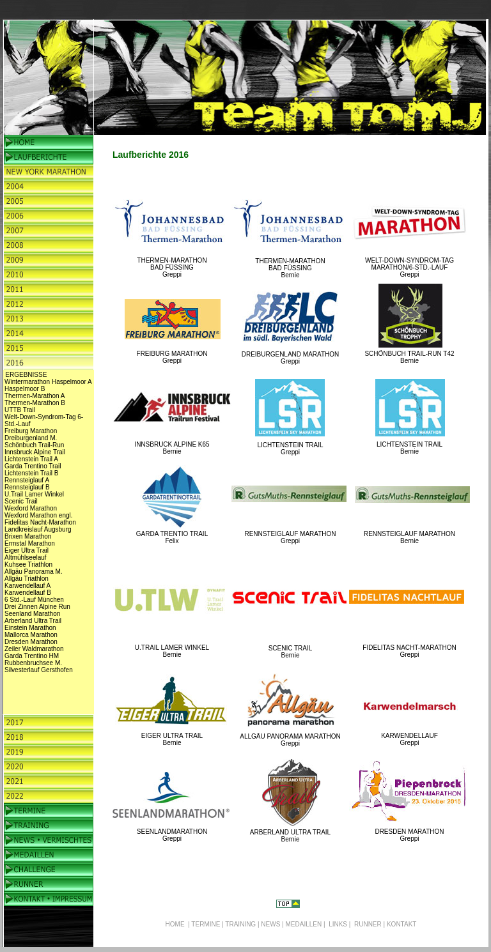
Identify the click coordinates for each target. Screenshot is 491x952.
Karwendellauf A (27, 585)
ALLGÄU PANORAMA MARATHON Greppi (290, 740)
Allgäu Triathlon (26, 578)
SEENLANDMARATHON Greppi (172, 835)
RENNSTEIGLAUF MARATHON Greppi (290, 537)
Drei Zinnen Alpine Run (37, 606)
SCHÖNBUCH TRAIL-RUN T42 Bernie (409, 357)
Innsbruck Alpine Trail (34, 452)
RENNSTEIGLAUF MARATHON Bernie (409, 537)
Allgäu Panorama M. (33, 571)
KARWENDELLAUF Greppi (409, 739)
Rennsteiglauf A (26, 480)
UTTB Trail (19, 409)
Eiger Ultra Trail (26, 550)
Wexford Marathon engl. (38, 515)
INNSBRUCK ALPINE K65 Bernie (171, 448)
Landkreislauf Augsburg (38, 529)
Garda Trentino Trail (32, 466)
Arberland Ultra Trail (32, 620)
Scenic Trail (21, 501)
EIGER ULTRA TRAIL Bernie (172, 739)
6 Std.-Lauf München (34, 599)
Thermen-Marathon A (34, 395)
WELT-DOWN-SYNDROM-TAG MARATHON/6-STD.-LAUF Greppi (409, 267)
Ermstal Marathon (29, 543)
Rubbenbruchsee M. (33, 662)
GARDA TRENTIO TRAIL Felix (172, 537)
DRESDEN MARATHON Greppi (409, 835)
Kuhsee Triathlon (28, 564)
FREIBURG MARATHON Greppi (172, 357)
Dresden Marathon (31, 641)
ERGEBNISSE (26, 374)
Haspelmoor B (24, 388)
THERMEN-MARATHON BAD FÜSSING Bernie (290, 268)
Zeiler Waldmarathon (33, 648)
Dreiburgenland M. (30, 437)
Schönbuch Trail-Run (34, 445)
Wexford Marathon (30, 508)
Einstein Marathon (30, 627)
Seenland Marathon (32, 613)
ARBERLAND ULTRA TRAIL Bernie (290, 836)
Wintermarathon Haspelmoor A (48, 381)
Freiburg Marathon (30, 430)
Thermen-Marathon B (34, 402)
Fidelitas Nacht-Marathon (40, 522)
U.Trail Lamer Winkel (34, 494)
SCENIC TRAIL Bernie (291, 652)
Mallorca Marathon (31, 634)
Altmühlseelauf (25, 557)
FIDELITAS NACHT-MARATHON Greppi (409, 651)
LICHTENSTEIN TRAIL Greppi (290, 448)
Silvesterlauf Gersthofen (38, 669)
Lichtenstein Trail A (31, 459)
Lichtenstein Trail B (31, 473)
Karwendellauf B (27, 592)
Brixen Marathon (27, 536)
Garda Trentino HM (31, 655)
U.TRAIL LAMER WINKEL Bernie (172, 651)
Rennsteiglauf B (27, 487)
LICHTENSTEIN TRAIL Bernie (409, 448)
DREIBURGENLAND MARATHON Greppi (290, 358)
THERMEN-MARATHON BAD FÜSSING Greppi (172, 267)
